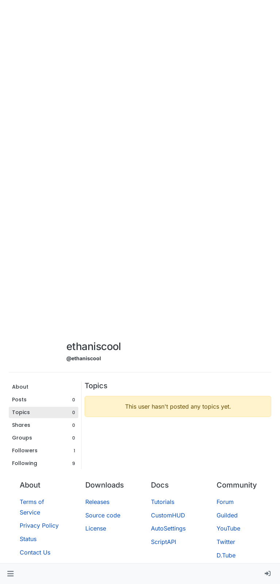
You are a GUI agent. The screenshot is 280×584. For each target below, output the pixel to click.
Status (28, 539)
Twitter (226, 541)
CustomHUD (168, 515)
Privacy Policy (39, 525)
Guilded (227, 515)
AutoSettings (168, 528)
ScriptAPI (163, 541)
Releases (97, 501)
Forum (225, 501)
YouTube (228, 528)
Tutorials (162, 501)
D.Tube (226, 555)
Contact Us (35, 552)
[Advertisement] (93, 226)
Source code (102, 515)
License (95, 528)
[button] (10, 574)
